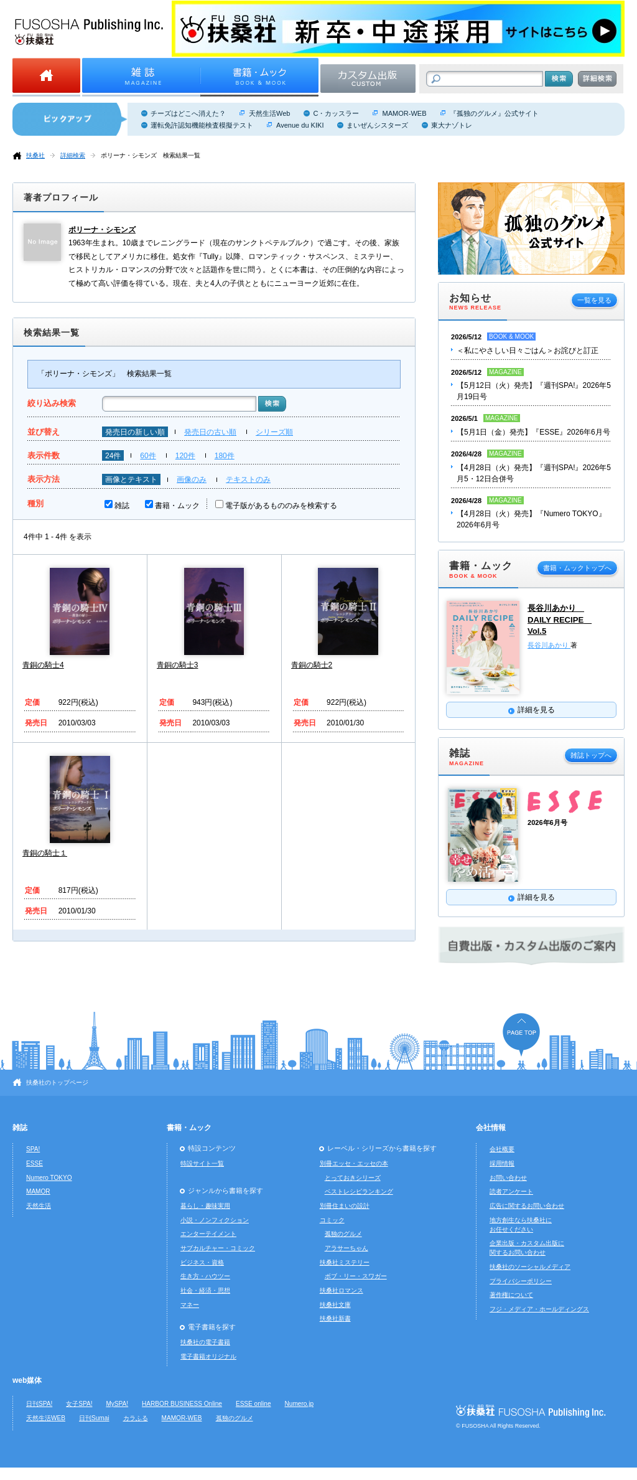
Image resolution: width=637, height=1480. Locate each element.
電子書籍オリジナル (208, 1356)
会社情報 (491, 1127)
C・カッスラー (336, 113)
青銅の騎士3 (177, 665)
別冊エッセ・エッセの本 (354, 1163)
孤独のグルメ (343, 1233)
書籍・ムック (177, 505)
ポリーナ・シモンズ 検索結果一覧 (150, 155)
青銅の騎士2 (312, 665)
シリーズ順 (274, 432)
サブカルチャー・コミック (217, 1248)
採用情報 (502, 1163)
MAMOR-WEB (404, 113)
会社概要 (502, 1149)
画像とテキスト (131, 479)
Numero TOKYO (49, 1177)
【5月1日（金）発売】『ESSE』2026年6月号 (533, 432)
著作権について (511, 1294)
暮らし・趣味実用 (205, 1205)
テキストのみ (248, 479)
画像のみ (192, 479)
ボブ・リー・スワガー (356, 1276)
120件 (185, 455)
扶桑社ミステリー (345, 1262)
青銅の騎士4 (43, 665)
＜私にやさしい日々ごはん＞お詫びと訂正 (527, 350)
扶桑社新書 (335, 1318)
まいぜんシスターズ (377, 125)
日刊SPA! (39, 1403)
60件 (148, 455)
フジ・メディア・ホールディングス (539, 1309)
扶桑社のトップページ (57, 1082)
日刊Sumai (94, 1418)
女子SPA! (79, 1403)
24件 (113, 455)
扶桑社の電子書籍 (205, 1342)
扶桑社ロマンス (341, 1290)
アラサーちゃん (346, 1248)
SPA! (33, 1149)
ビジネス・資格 (202, 1262)
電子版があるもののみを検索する (281, 505)
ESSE (34, 1163)
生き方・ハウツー (205, 1276)
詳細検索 (72, 155)
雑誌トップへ (590, 755)
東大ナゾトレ (451, 125)
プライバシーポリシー (521, 1281)
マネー (189, 1304)
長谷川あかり (549, 645)
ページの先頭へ (521, 1034)
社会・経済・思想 (205, 1290)
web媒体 (27, 1380)
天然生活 (38, 1205)
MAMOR (38, 1191)
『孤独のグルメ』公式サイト (494, 113)
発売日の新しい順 (135, 432)
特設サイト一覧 (202, 1163)
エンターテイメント (208, 1233)
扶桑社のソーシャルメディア (530, 1266)
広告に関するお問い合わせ (527, 1205)
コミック (332, 1220)
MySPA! (117, 1403)
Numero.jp (299, 1403)
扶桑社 (35, 155)
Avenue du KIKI (299, 125)
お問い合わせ (508, 1177)
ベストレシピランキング (359, 1191)
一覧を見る (594, 300)
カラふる (135, 1418)
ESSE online (253, 1403)
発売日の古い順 (210, 432)
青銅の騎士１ (44, 853)
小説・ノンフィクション (214, 1220)
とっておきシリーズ (353, 1177)
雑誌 (121, 505)
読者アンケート (511, 1191)
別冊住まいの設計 (345, 1205)
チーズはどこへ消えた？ (188, 113)
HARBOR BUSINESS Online (182, 1403)
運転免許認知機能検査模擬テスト (202, 125)
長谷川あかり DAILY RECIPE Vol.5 (560, 619)
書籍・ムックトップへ (577, 568)
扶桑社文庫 (335, 1304)
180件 (225, 455)
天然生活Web (269, 113)
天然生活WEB (45, 1418)
